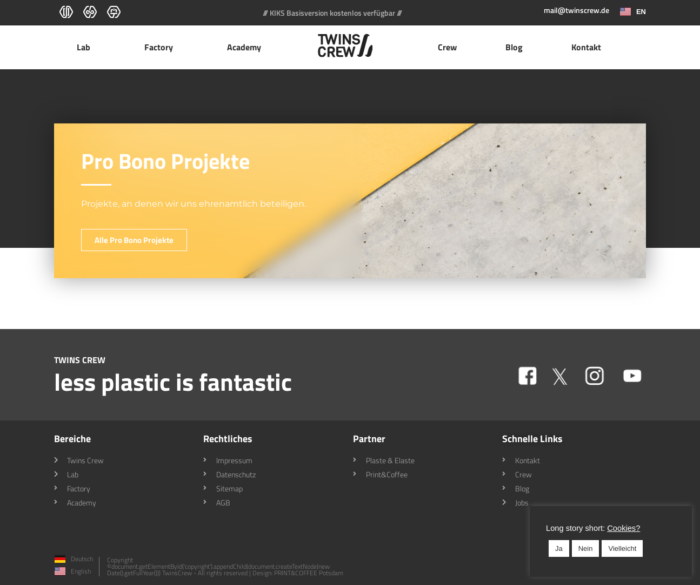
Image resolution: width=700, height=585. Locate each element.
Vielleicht (622, 548)
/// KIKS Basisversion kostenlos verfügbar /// (332, 12)
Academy (246, 47)
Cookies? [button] (623, 528)
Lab (86, 47)
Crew (447, 47)
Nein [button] (585, 548)
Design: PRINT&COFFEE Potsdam (297, 573)
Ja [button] (559, 548)
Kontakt (586, 47)
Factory (161, 47)
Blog (514, 47)
